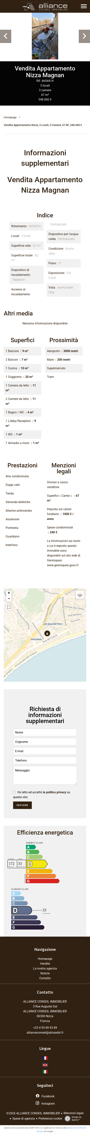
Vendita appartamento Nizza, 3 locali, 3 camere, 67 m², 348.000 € (43, 125)
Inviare (22, 805)
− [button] (9, 599)
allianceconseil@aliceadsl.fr (45, 1032)
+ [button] (9, 593)
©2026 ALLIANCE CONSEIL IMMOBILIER (33, 1113)
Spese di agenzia (23, 1118)
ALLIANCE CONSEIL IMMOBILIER (45, 1001)
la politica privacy (54, 792)
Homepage (10, 117)
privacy (70, 1128)
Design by (72, 1118)
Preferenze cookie (50, 1118)
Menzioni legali (74, 1113)
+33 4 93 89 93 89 (45, 1027)
